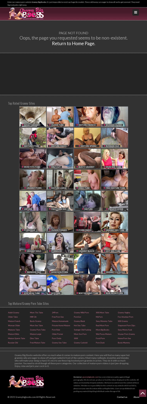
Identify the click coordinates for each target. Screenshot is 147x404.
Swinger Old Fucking (81, 330)
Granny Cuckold (80, 343)
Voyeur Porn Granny (125, 334)
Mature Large (35, 334)
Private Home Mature (60, 325)
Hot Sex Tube (79, 325)
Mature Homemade (59, 321)
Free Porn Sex (57, 317)
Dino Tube (33, 338)
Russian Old (12, 343)
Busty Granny (35, 321)
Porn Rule (55, 330)
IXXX (76, 338)
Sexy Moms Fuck (124, 330)
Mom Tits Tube (35, 312)
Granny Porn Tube (37, 330)
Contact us (122, 397)
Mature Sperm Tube (15, 338)
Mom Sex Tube (35, 325)
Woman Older (13, 325)
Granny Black (79, 321)
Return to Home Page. (73, 43)
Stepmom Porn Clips (125, 325)
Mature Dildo (13, 334)
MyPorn (98, 317)
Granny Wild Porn (80, 312)
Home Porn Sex (123, 338)
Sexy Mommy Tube (102, 321)
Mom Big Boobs (101, 330)
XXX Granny (122, 321)
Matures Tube (13, 330)
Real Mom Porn (101, 325)
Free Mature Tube (37, 343)
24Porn (55, 312)
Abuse (136, 397)
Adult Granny (13, 312)
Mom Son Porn (79, 334)
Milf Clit (33, 317)
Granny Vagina (123, 312)
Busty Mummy (123, 343)
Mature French (14, 321)
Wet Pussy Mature (102, 334)
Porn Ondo (56, 338)
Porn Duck (99, 343)
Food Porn (99, 338)
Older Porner (57, 334)
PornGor (77, 317)
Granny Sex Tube (58, 343)
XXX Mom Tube (101, 312)
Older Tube (12, 317)
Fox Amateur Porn (124, 317)
